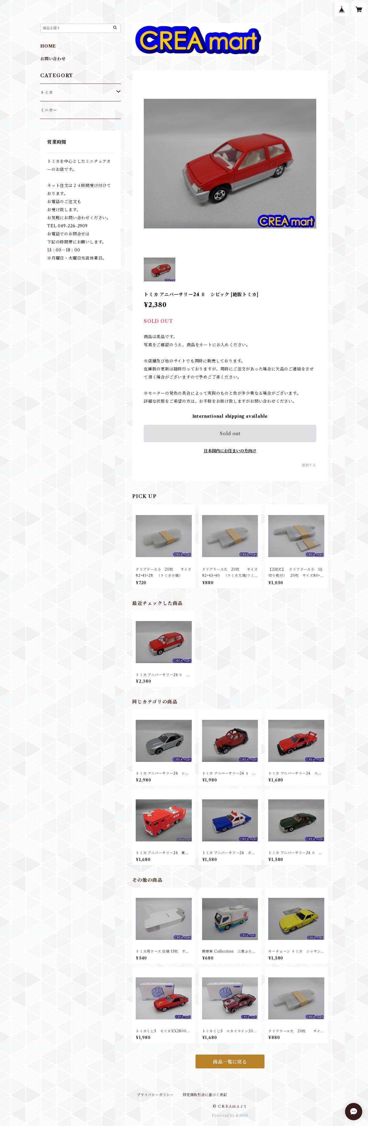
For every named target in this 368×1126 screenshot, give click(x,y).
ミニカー (48, 110)
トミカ (46, 92)
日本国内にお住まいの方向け (230, 450)
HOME (48, 46)
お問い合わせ (53, 58)
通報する (309, 465)
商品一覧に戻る (230, 1062)
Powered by (230, 1115)
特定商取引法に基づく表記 (205, 1095)
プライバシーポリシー (155, 1095)
